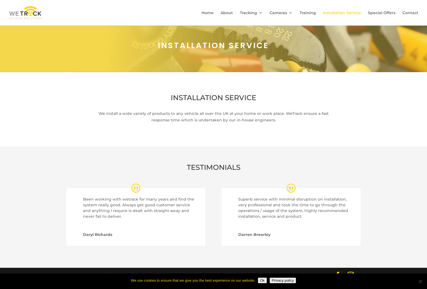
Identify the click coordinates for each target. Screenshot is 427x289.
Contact (410, 13)
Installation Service (342, 13)
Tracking (248, 13)
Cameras (278, 13)
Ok (262, 280)
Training (308, 13)
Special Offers (381, 13)
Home (207, 13)
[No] (420, 281)
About (227, 13)
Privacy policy (283, 280)
